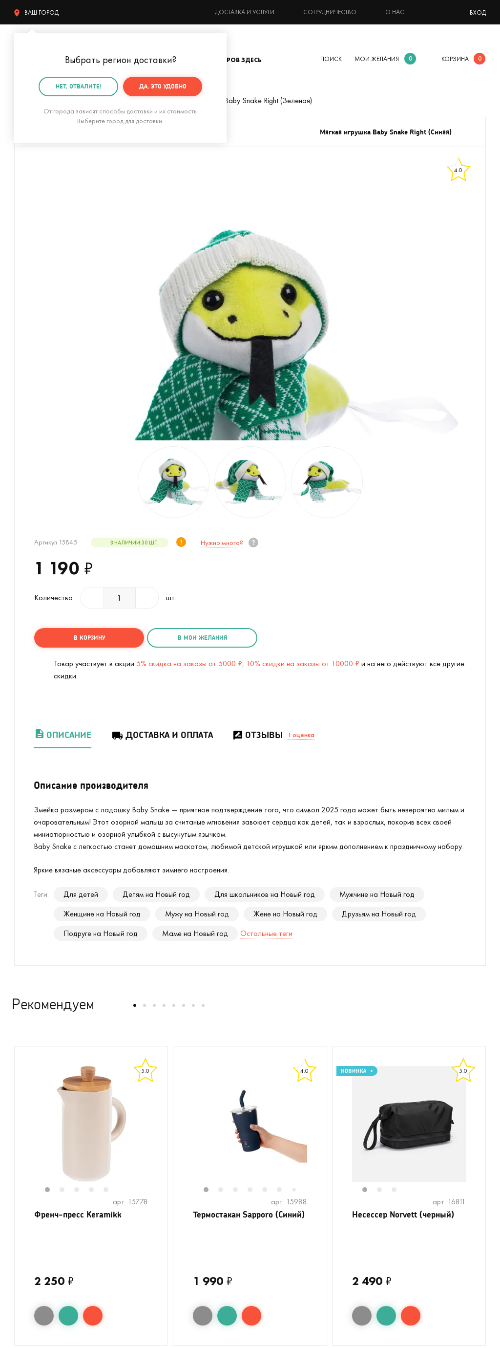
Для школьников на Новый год (264, 893)
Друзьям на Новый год (379, 913)
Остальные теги (266, 932)
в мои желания (191, 637)
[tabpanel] (91, 1123)
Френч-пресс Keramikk (80, 1214)
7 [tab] (297, 1189)
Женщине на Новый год (102, 913)
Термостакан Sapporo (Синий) (236, 1220)
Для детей (80, 893)
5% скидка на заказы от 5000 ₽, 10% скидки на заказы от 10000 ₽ (247, 662)
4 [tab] (96, 1189)
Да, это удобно (163, 86)
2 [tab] (66, 1189)
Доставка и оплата (162, 734)
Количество (53, 598)
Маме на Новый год (195, 932)
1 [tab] (52, 1189)
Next (157, 1129)
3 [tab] (81, 1189)
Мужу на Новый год (197, 913)
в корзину (85, 637)
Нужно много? (221, 542)
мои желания (376, 59)
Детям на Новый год (156, 893)
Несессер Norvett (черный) (405, 1214)
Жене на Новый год (285, 913)
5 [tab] (110, 1189)
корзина (455, 59)
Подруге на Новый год (100, 932)
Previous (24, 1129)
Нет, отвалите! (79, 86)
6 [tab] (284, 1189)
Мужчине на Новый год (377, 893)
